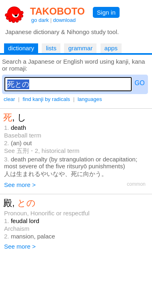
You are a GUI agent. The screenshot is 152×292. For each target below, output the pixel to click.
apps (111, 48)
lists (51, 48)
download (64, 20)
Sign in (106, 12)
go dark (40, 20)
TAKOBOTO (57, 11)
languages (89, 99)
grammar (80, 48)
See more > (20, 184)
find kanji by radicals (46, 99)
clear (9, 99)
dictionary (21, 48)
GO (140, 82)
